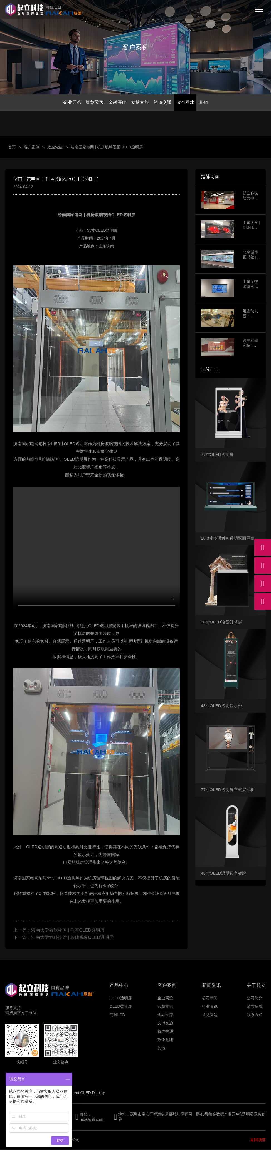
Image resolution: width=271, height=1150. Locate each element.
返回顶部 (258, 1140)
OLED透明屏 (121, 998)
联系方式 (254, 1015)
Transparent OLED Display (81, 1093)
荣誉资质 (254, 1007)
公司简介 (254, 998)
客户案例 (32, 147)
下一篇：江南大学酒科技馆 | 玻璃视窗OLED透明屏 (63, 938)
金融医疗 (117, 102)
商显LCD (117, 1015)
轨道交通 (163, 102)
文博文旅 (140, 102)
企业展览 (70, 102)
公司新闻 (210, 998)
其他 (205, 102)
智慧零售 (93, 102)
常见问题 (210, 1015)
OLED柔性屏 (121, 1007)
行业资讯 (210, 1007)
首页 (12, 147)
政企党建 (186, 102)
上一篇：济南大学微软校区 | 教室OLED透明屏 (59, 930)
